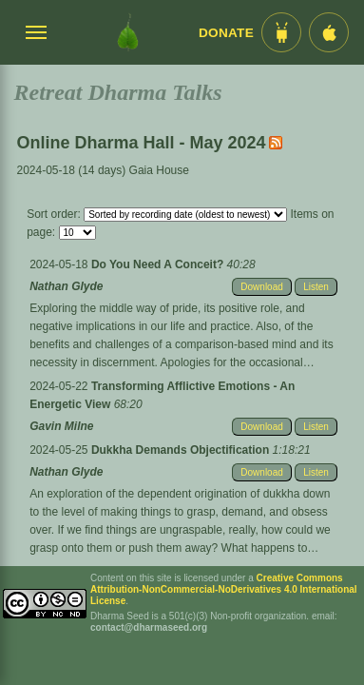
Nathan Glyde (66, 286)
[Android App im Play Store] (281, 32)
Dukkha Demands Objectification (182, 450)
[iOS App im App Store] (329, 32)
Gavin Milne (61, 426)
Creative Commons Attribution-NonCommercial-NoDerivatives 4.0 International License (223, 589)
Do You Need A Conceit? (159, 264)
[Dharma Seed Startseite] (128, 32)
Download (261, 287)
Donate (226, 33)
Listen (316, 287)
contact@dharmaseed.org (148, 627)
